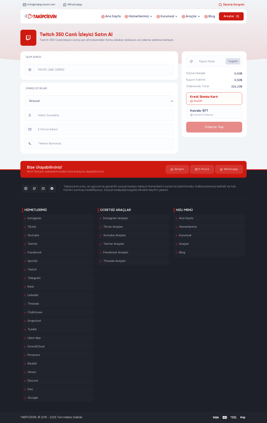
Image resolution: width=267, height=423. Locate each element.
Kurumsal (185, 235)
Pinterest (34, 355)
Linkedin (33, 295)
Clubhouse (35, 312)
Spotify (32, 261)
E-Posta (202, 169)
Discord (33, 380)
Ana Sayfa (186, 218)
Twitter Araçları (113, 244)
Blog (182, 252)
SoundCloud (36, 346)
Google (33, 397)
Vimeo (32, 372)
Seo (30, 389)
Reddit (32, 363)
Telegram (34, 278)
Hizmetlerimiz (188, 226)
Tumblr (32, 329)
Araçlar (184, 244)
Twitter (32, 244)
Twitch (32, 269)
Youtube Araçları (114, 235)
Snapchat (34, 320)
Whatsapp (72, 5)
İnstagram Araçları (115, 218)
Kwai (31, 286)
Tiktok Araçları (113, 226)
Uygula (233, 61)
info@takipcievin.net (39, 5)
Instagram (34, 218)
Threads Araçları (114, 261)
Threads (33, 303)
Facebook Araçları (115, 252)
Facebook (35, 252)
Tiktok (32, 226)
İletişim (177, 169)
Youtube (33, 235)
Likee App (34, 338)
